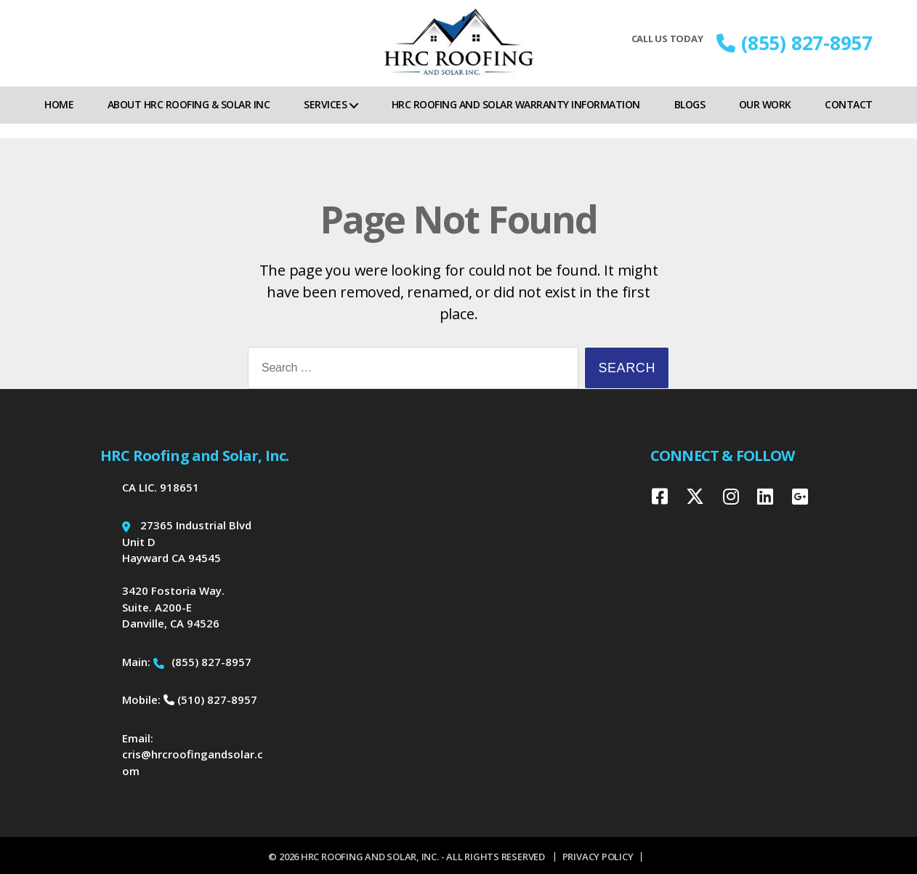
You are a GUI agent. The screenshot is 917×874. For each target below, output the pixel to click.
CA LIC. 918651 (160, 487)
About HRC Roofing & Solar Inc (189, 119)
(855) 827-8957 (794, 50)
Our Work (765, 119)
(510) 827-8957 (210, 699)
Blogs (690, 119)
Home (58, 119)
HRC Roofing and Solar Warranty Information (516, 119)
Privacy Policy (598, 856)
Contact (849, 119)
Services (325, 119)
